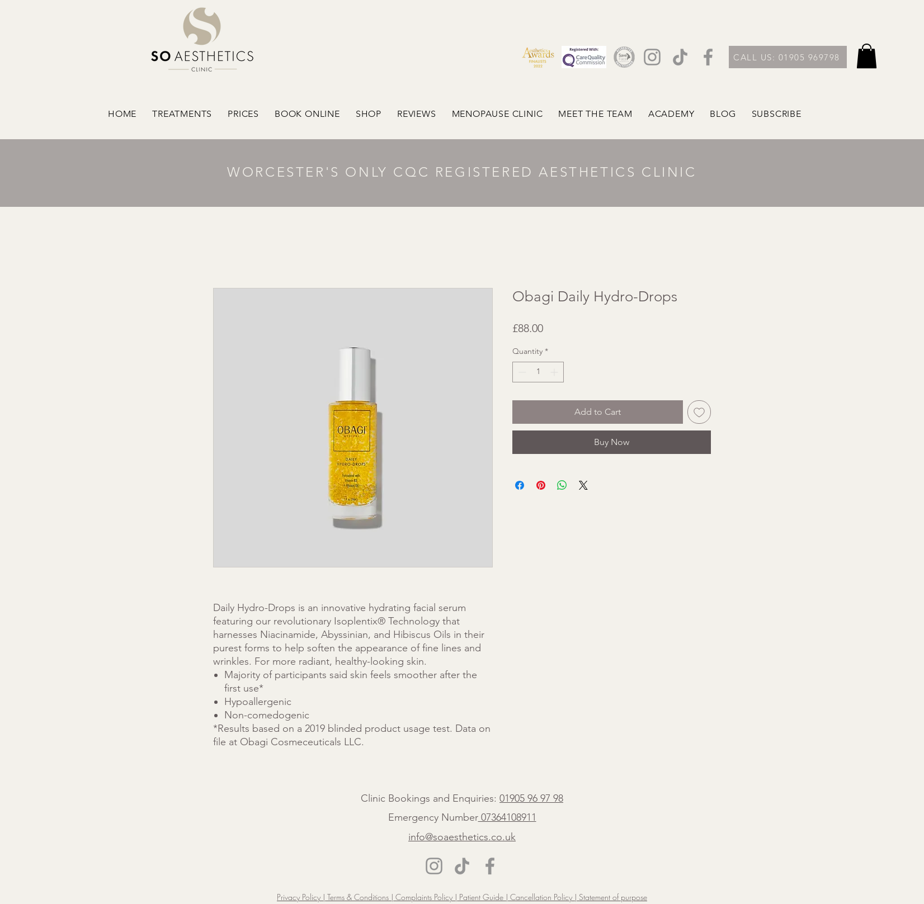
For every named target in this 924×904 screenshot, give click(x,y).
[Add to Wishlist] (699, 412)
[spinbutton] (538, 372)
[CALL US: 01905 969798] (788, 57)
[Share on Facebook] (519, 485)
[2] (624, 57)
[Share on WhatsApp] (562, 485)
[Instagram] (652, 57)
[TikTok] (680, 57)
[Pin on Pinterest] (541, 485)
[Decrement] (521, 372)
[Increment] (555, 372)
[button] (866, 56)
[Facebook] (708, 57)
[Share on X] (583, 485)
